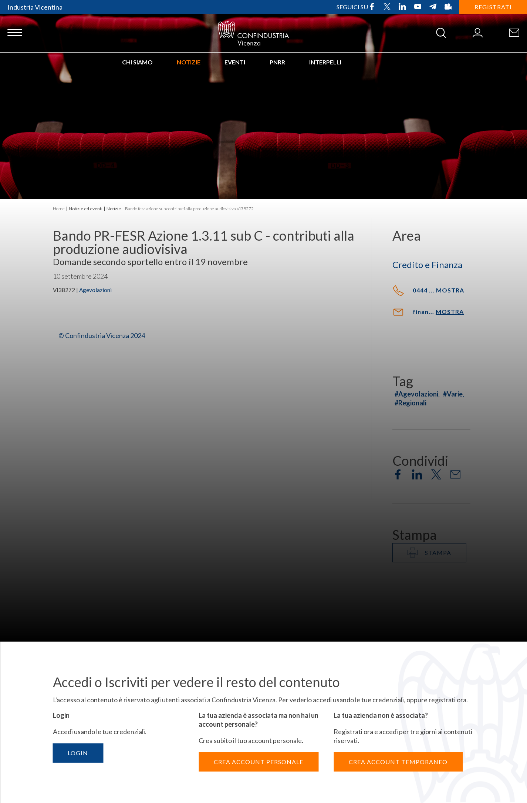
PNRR (277, 62)
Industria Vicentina (35, 7)
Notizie (188, 62)
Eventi (234, 62)
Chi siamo (137, 62)
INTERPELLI (325, 62)
